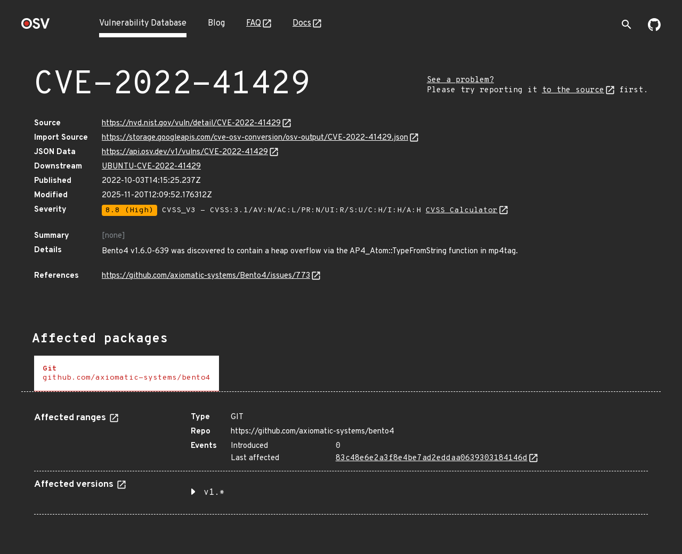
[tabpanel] (341, 459)
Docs (302, 23)
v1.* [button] (214, 492)
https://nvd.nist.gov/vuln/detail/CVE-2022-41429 (191, 123)
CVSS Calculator (462, 210)
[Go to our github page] (654, 28)
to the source (573, 90)
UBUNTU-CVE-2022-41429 (151, 167)
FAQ (253, 23)
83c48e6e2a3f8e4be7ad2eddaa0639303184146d (431, 458)
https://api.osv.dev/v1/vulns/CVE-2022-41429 (185, 152)
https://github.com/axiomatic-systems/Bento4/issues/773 (206, 276)
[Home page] (35, 26)
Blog (216, 23)
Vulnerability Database (142, 23)
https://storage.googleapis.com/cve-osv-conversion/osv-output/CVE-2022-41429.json (255, 138)
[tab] (126, 373)
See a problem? (460, 80)
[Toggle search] (626, 24)
